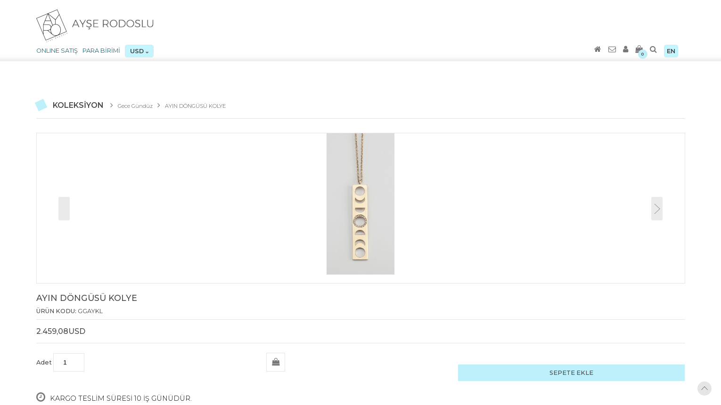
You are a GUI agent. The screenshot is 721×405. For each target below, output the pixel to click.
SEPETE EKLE (571, 372)
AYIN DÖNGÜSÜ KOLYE (195, 106)
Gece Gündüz (135, 106)
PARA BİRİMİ (101, 50)
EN (671, 51)
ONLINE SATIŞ (57, 50)
